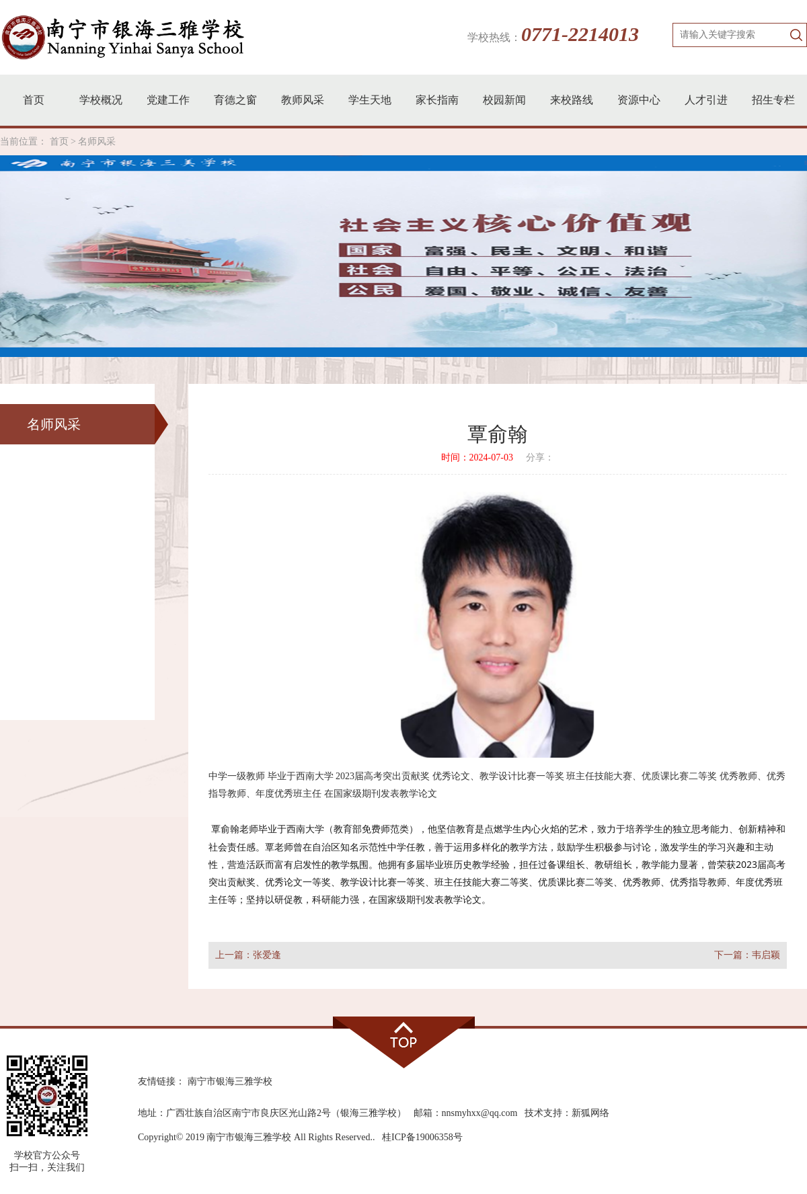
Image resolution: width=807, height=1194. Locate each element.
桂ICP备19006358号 (422, 1137)
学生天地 (369, 100)
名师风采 (97, 141)
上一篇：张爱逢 (248, 955)
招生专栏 (773, 100)
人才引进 (706, 100)
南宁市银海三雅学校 (230, 1081)
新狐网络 (590, 1113)
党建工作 (168, 100)
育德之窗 (235, 100)
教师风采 (302, 100)
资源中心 (638, 100)
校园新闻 (504, 100)
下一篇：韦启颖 (747, 955)
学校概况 (100, 100)
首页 (33, 100)
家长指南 (437, 100)
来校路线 (571, 100)
